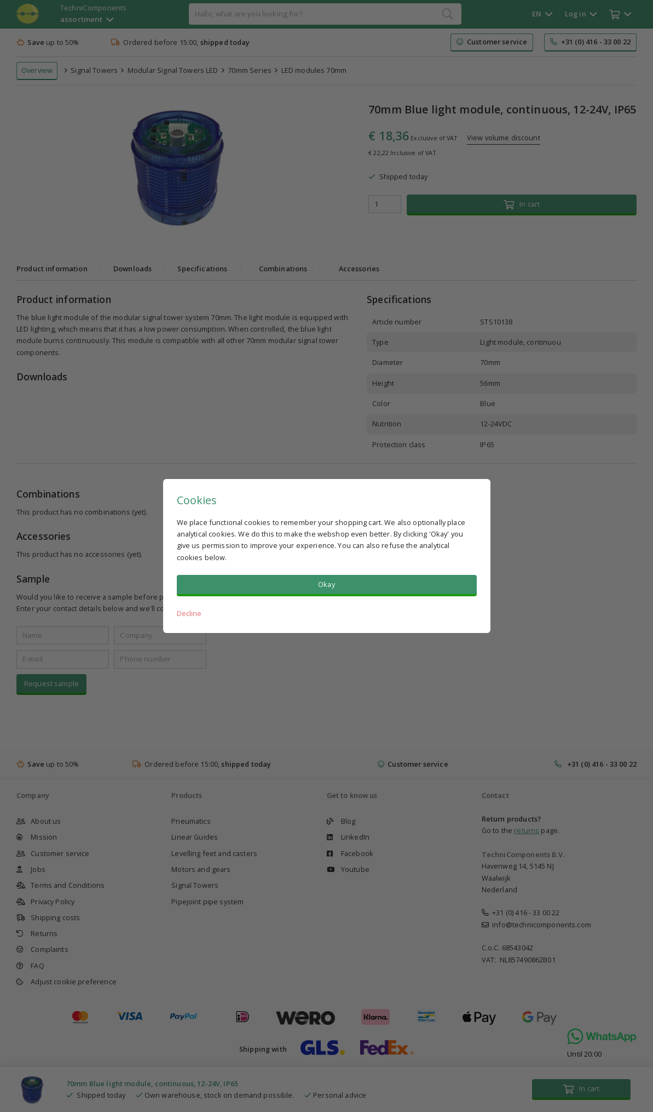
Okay (326, 584)
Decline (189, 613)
